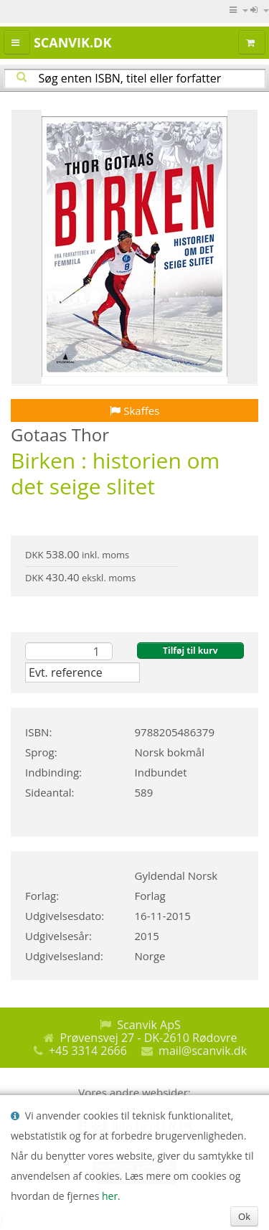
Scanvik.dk (72, 42)
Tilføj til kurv (190, 650)
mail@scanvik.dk (203, 1050)
